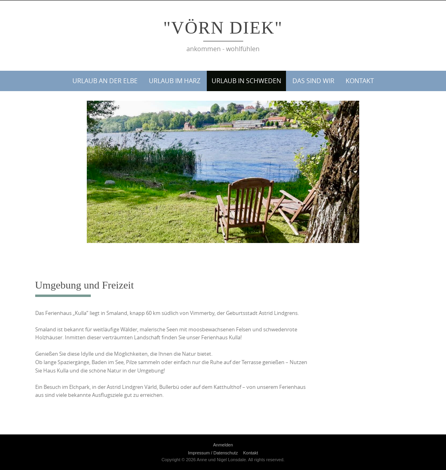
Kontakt (360, 80)
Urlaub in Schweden (246, 80)
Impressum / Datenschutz (213, 452)
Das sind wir (313, 80)
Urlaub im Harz (174, 80)
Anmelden (223, 444)
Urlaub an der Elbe (105, 80)
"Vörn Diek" (223, 28)
